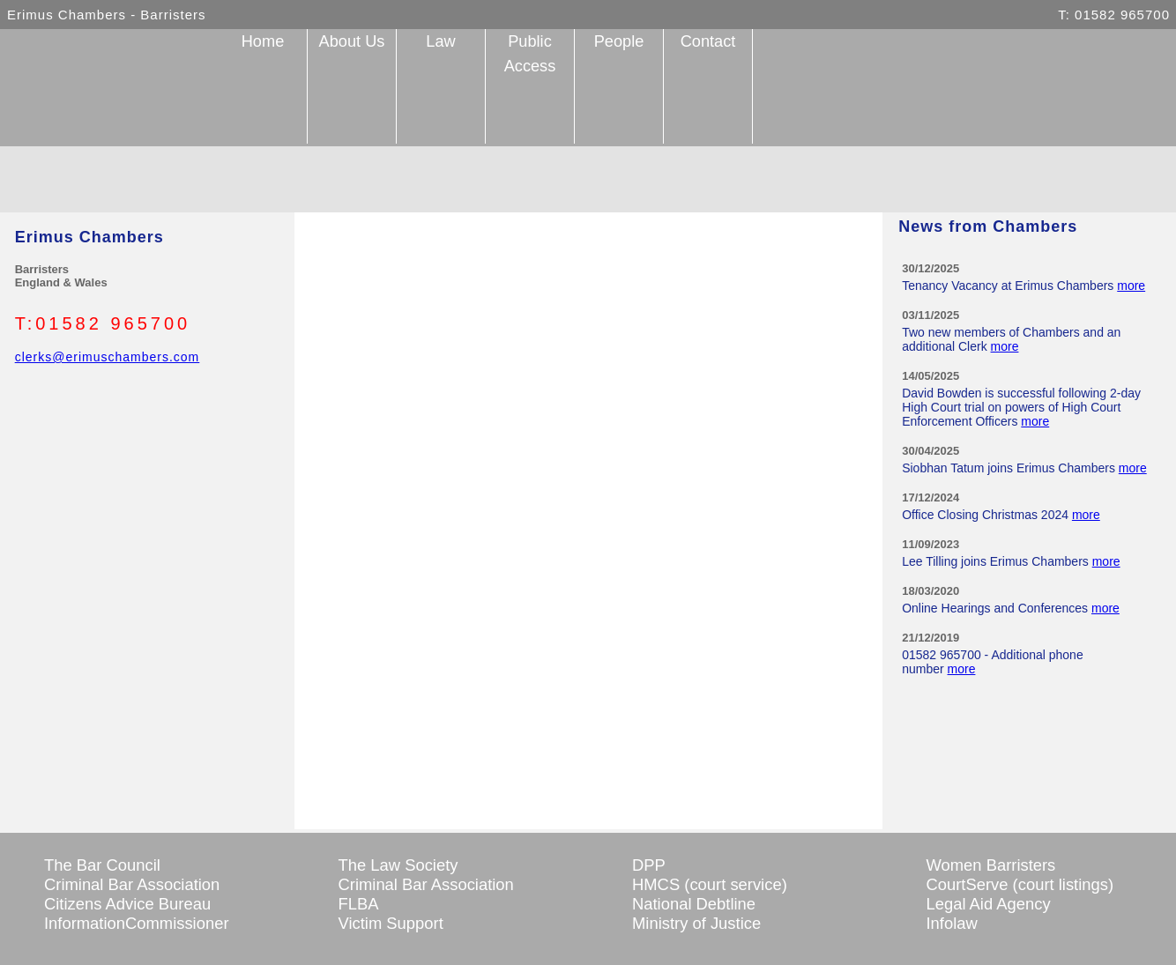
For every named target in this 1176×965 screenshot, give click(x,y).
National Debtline (693, 903)
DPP (649, 865)
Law (440, 41)
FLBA (359, 903)
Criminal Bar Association (132, 884)
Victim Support (391, 923)
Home (263, 41)
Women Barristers (991, 865)
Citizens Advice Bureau (127, 903)
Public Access (530, 54)
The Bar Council (102, 865)
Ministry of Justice (696, 923)
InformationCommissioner (136, 923)
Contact (708, 41)
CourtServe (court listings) (1020, 884)
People (619, 41)
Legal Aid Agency (989, 903)
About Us (352, 41)
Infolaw (952, 923)
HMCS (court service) (709, 884)
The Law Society (398, 865)
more (1131, 285)
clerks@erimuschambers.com (107, 357)
